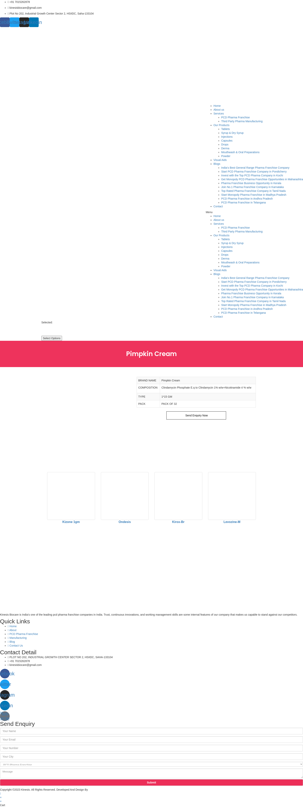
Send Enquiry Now (196, 415)
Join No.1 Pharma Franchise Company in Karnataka (252, 187)
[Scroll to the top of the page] (0, 793)
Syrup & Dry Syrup (232, 132)
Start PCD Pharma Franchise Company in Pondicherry (254, 171)
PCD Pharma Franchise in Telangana (243, 202)
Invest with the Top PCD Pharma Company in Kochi (252, 175)
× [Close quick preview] (1, 797)
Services (219, 113)
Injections (227, 136)
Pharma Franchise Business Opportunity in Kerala (251, 183)
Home (217, 105)
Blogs (217, 163)
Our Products (221, 125)
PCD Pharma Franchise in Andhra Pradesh (247, 198)
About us (219, 109)
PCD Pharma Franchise (235, 117)
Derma (225, 148)
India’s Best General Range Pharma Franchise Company (255, 167)
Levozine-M (232, 522)
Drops (224, 144)
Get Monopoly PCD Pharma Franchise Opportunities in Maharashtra (262, 179)
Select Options (51, 338)
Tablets (225, 129)
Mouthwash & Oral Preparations (240, 152)
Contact (218, 206)
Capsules (226, 140)
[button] (254, 212)
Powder (225, 156)
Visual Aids (220, 159)
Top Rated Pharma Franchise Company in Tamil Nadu (253, 190)
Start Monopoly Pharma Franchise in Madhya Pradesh (253, 194)
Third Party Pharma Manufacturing (242, 121)
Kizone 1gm (71, 522)
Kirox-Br (178, 522)
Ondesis (125, 522)
